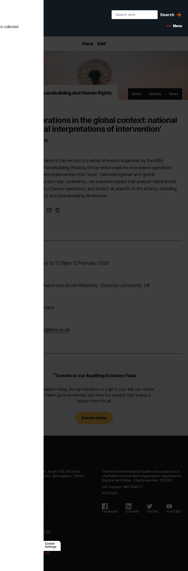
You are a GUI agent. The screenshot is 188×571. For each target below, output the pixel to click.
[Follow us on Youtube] (173, 508)
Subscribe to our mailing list (28, 531)
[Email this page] (49, 210)
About (136, 94)
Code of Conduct (19, 525)
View (87, 43)
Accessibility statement (25, 512)
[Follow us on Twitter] (152, 508)
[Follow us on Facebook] (110, 508)
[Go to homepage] (23, 455)
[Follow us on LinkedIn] (132, 508)
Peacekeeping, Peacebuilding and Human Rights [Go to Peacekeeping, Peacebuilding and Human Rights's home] (59, 93)
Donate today (93, 417)
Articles (155, 94)
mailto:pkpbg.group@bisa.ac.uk (38, 330)
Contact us (15, 505)
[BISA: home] (30, 19)
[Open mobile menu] (174, 25)
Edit (101, 43)
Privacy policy (17, 518)
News (173, 94)
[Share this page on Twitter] (40, 210)
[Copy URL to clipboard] (57, 210)
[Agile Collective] (35, 553)
